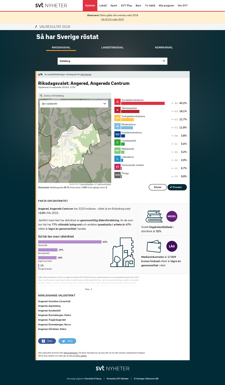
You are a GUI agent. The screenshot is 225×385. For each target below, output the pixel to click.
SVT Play (126, 5)
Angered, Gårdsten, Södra (52, 329)
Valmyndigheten (104, 184)
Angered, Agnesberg (49, 305)
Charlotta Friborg (93, 378)
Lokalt (103, 5)
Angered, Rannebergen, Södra (54, 315)
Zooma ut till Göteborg (52, 95)
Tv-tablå (150, 5)
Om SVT (183, 5)
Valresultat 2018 (52, 27)
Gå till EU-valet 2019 (112, 19)
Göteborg (65, 60)
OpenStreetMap (86, 184)
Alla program (166, 5)
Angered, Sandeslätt (49, 310)
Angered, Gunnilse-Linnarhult (54, 301)
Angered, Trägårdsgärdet (52, 319)
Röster (158, 187)
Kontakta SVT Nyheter (118, 378)
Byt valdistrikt (49, 103)
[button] (47, 341)
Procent (177, 187)
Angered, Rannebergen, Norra (54, 324)
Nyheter (90, 5)
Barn (138, 5)
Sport (113, 5)
